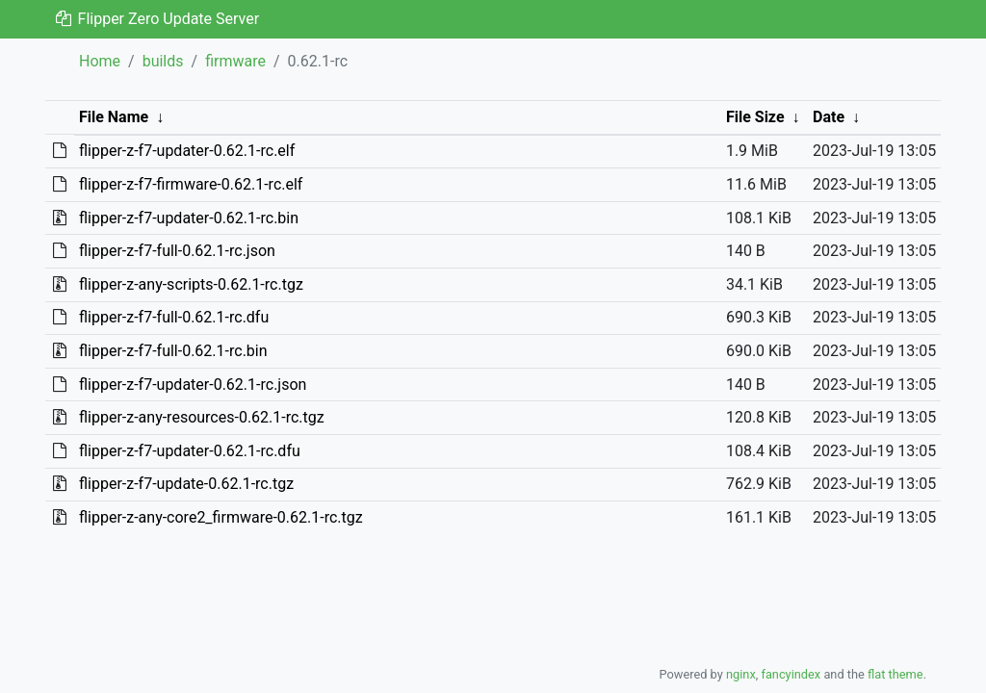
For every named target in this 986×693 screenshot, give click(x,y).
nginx (741, 674)
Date (828, 117)
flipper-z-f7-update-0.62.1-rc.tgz (186, 484)
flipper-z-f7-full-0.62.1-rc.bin (173, 351)
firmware (235, 61)
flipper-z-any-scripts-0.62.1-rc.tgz (191, 284)
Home (99, 61)
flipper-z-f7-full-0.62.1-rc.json (177, 251)
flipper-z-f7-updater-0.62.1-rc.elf (187, 150)
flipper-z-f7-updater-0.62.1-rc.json (192, 384)
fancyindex (790, 674)
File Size (755, 117)
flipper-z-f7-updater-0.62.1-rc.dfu (189, 451)
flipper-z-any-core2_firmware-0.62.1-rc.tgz (221, 517)
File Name (113, 117)
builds (163, 61)
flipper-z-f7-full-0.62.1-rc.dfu (174, 317)
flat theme (895, 674)
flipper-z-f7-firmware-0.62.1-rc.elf (190, 184)
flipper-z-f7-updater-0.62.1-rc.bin (188, 218)
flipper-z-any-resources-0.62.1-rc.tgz (201, 417)
